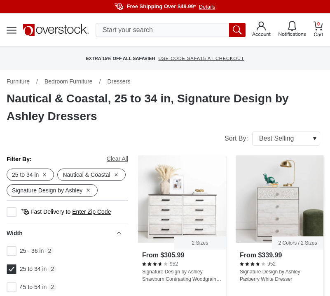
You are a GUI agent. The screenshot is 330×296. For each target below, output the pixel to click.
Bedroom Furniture (68, 81)
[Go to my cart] (318, 30)
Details (207, 7)
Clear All (117, 158)
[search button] (237, 30)
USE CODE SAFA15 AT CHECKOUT (201, 58)
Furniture (18, 81)
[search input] (171, 30)
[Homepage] (56, 30)
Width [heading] (64, 233)
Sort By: (272, 139)
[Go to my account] (261, 30)
